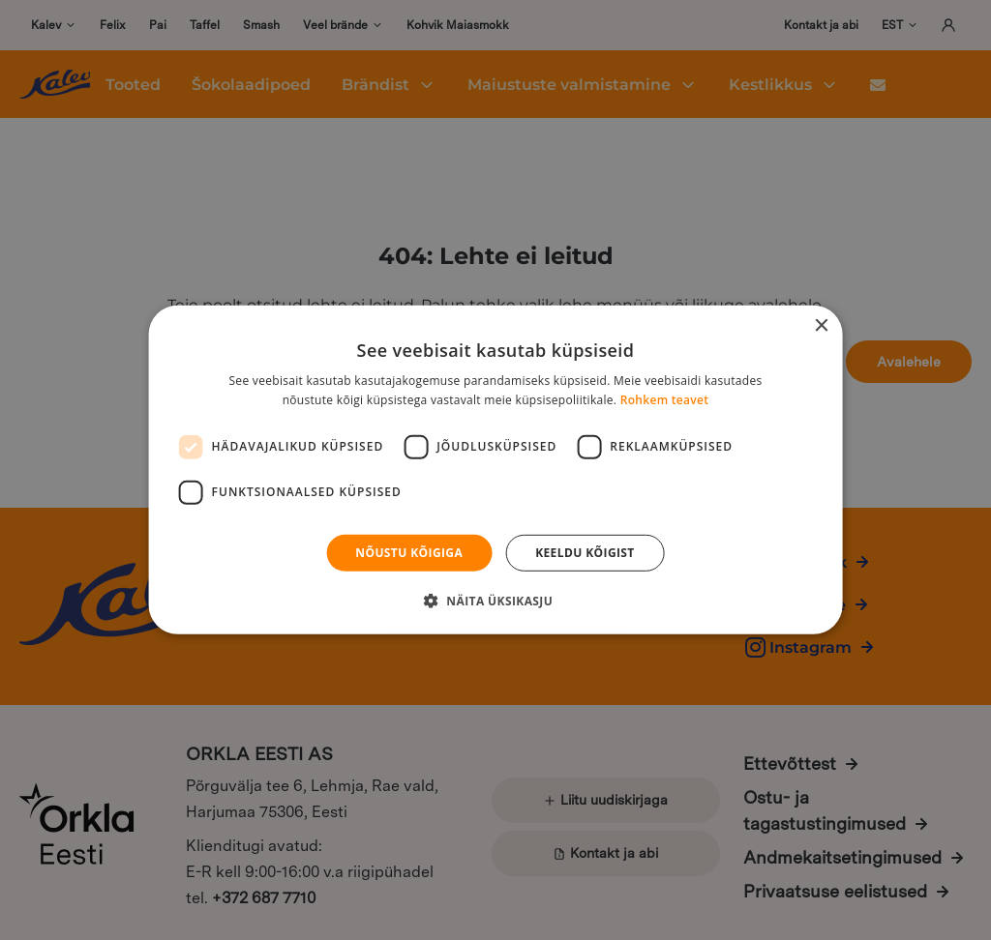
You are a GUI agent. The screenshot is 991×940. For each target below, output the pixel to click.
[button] (495, 600)
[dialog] (495, 470)
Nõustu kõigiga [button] (409, 552)
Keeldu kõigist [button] (585, 552)
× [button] (820, 326)
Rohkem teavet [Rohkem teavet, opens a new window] (664, 400)
